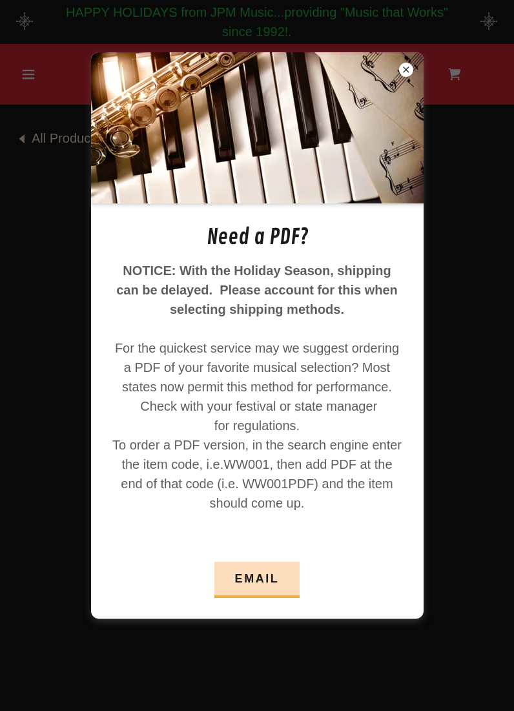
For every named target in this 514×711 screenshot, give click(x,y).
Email (257, 578)
